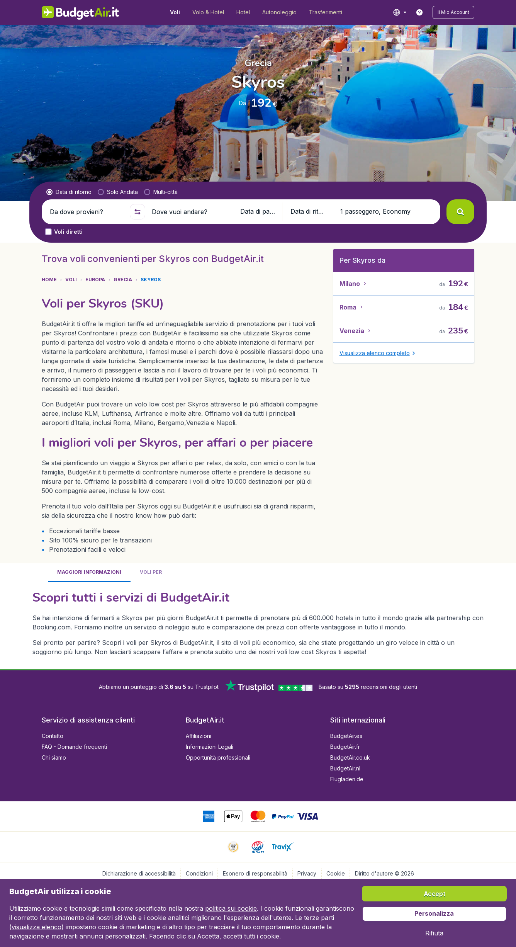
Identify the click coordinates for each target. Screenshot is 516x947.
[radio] (69, 192)
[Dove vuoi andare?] (188, 211)
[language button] (399, 12)
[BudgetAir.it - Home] (80, 12)
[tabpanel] (258, 622)
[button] (453, 12)
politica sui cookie (231, 908)
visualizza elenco (36, 927)
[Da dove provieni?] (86, 211)
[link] (419, 12)
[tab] (89, 572)
